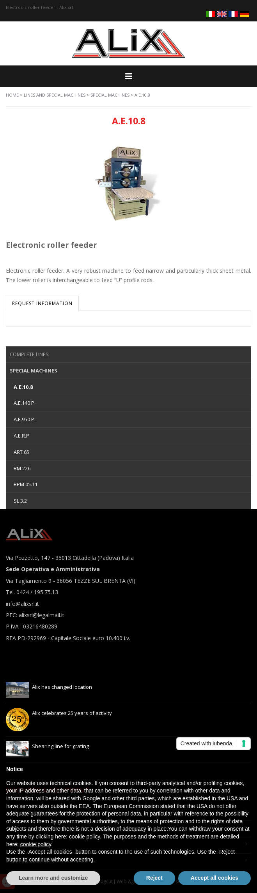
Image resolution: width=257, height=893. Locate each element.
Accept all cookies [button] (214, 878)
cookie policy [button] (84, 836)
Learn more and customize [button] (53, 878)
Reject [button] (154, 878)
